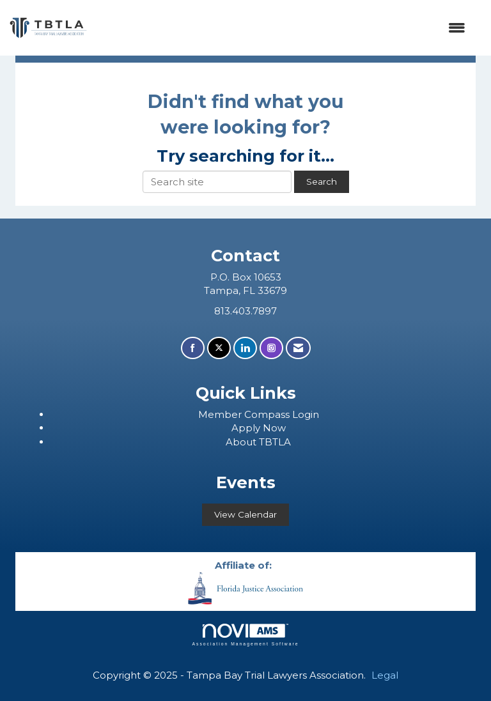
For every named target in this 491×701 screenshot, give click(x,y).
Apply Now (258, 428)
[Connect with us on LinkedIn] (245, 348)
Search (321, 181)
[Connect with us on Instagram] (271, 348)
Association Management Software (245, 635)
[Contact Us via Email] (298, 348)
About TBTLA (258, 442)
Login (305, 414)
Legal (384, 675)
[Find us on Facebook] (193, 348)
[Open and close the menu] (282, 28)
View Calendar (245, 514)
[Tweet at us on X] (219, 348)
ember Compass (250, 414)
